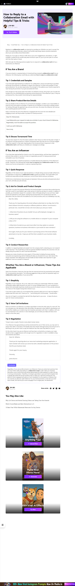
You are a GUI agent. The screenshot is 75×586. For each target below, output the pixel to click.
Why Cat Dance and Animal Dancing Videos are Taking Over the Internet (27, 400)
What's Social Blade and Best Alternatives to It (20, 404)
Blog (8, 44)
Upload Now (33, 444)
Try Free (71, 3)
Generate (33, 476)
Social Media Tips (15, 44)
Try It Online (11, 32)
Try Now (33, 509)
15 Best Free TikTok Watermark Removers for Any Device (23, 407)
